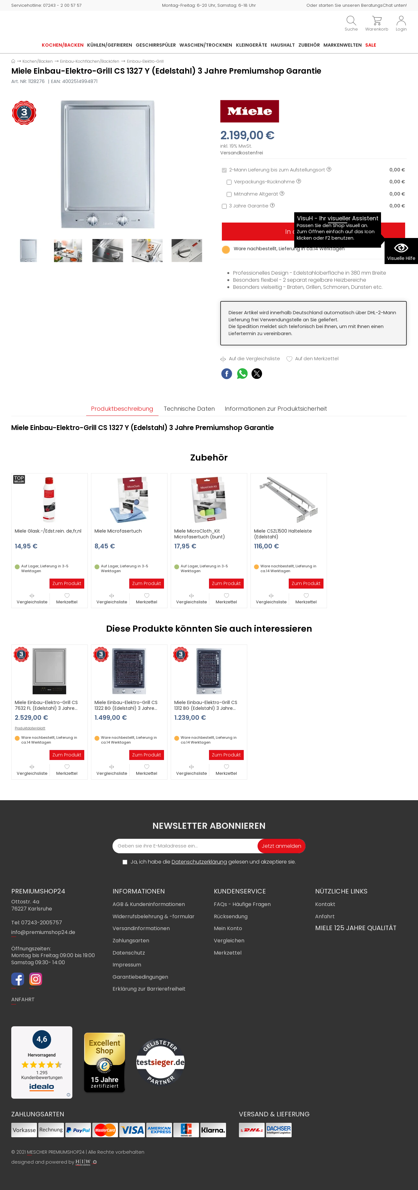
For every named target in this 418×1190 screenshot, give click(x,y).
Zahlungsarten (131, 940)
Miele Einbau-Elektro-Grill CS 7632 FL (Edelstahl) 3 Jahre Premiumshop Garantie (46, 708)
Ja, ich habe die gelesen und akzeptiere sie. (213, 862)
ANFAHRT (23, 999)
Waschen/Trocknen (205, 45)
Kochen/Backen (63, 45)
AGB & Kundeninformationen (149, 904)
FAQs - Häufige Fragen (242, 904)
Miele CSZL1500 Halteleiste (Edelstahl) (283, 534)
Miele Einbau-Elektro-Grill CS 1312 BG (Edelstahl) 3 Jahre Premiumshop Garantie (205, 708)
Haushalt (283, 45)
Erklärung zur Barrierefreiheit (149, 989)
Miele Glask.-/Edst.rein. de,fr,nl (48, 531)
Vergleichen (229, 940)
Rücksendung (231, 916)
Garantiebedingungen (140, 977)
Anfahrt (325, 916)
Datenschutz (129, 953)
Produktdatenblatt (30, 729)
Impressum (127, 965)
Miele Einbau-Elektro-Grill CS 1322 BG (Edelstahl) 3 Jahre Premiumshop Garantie (126, 708)
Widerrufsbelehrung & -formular (154, 916)
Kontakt (325, 904)
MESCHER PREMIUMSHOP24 (56, 1152)
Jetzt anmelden (281, 846)
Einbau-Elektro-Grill (145, 61)
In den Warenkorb (313, 231)
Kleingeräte (251, 45)
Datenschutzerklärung (199, 862)
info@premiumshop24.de (43, 932)
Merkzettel (66, 599)
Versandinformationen (141, 928)
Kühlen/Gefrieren (109, 45)
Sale (370, 45)
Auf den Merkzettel (312, 359)
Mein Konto (228, 928)
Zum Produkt (66, 584)
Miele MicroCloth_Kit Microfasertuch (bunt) (199, 534)
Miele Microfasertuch (118, 531)
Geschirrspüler (156, 45)
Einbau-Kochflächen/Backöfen (89, 61)
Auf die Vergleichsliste (250, 359)
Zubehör (309, 45)
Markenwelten (342, 45)
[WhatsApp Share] (242, 374)
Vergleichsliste (32, 599)
